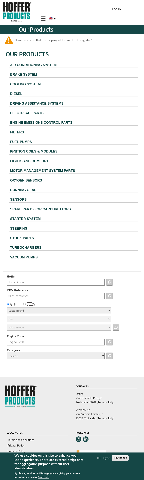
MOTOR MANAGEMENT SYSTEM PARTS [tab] (42, 171)
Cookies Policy (16, 451)
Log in (116, 9)
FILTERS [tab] (17, 132)
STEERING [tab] (18, 228)
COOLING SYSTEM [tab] (25, 84)
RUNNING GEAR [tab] (23, 190)
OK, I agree (103, 458)
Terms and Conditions (21, 439)
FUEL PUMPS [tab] (21, 142)
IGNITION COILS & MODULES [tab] (34, 151)
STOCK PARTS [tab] (22, 238)
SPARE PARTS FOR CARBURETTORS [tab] (40, 209)
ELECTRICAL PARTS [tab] (27, 113)
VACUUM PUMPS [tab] (24, 257)
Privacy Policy (16, 445)
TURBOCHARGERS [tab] (25, 247)
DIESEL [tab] (16, 94)
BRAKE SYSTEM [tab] (23, 74)
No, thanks (120, 457)
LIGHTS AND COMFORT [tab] (29, 161)
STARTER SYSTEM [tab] (25, 219)
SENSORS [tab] (18, 199)
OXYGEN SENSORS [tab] (26, 180)
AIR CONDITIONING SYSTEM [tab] (33, 65)
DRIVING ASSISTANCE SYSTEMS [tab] (37, 103)
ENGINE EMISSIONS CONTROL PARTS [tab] (41, 122)
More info (43, 477)
